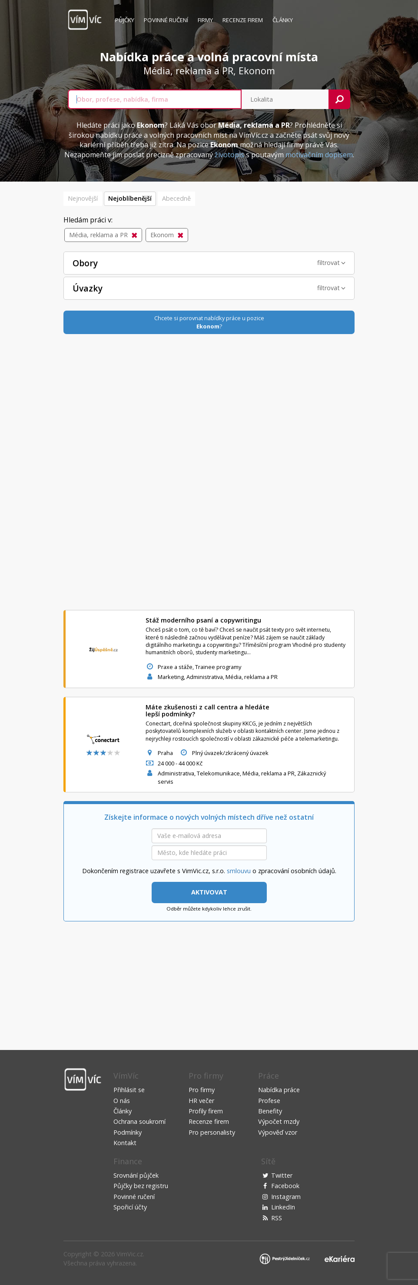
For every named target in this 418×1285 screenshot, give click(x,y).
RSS (276, 1218)
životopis (229, 154)
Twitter (281, 1175)
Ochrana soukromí (139, 1121)
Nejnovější (83, 198)
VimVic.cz (129, 1254)
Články (282, 20)
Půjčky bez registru (140, 1186)
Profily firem (206, 1111)
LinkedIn (283, 1207)
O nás (121, 1100)
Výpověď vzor (277, 1132)
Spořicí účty (130, 1207)
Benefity (270, 1111)
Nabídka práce (279, 1090)
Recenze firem (242, 20)
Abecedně (176, 198)
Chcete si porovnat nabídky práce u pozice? (209, 322)
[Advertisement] (209, 471)
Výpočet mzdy (278, 1121)
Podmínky (127, 1132)
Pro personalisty (212, 1132)
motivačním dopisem (319, 154)
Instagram (286, 1196)
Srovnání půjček (136, 1175)
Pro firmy (202, 1090)
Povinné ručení (166, 20)
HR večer (201, 1100)
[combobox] (155, 99)
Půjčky (124, 20)
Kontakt (124, 1143)
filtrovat (331, 262)
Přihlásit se (129, 1090)
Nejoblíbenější (130, 198)
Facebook (285, 1186)
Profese (269, 1100)
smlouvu (239, 871)
